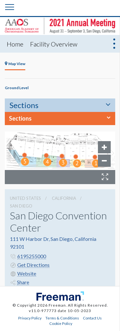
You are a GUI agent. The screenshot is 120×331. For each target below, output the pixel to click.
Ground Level (16, 87)
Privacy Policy (30, 318)
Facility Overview (53, 44)
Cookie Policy (60, 323)
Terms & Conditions (62, 318)
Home (15, 44)
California (64, 198)
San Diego (21, 205)
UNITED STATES (25, 198)
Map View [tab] (15, 63)
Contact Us (92, 318)
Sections (24, 105)
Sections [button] (20, 118)
